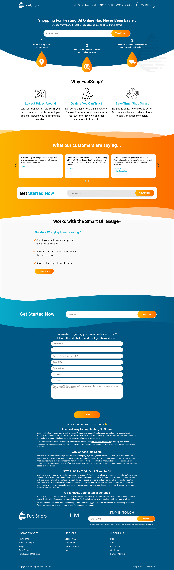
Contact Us (115, 546)
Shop (112, 543)
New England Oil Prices (29, 554)
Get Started (70, 543)
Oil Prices (78, 5)
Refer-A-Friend (106, 5)
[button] (85, 180)
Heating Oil (24, 539)
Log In (67, 550)
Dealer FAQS (70, 539)
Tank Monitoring (72, 546)
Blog (94, 5)
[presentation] (16, 165)
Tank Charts (24, 550)
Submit (87, 415)
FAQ (87, 5)
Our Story (114, 550)
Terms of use (151, 567)
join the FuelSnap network (101, 442)
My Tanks (146, 5)
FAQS (21, 546)
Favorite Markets (117, 554)
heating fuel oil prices (113, 433)
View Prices (121, 33)
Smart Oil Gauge (124, 5)
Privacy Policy (137, 567)
